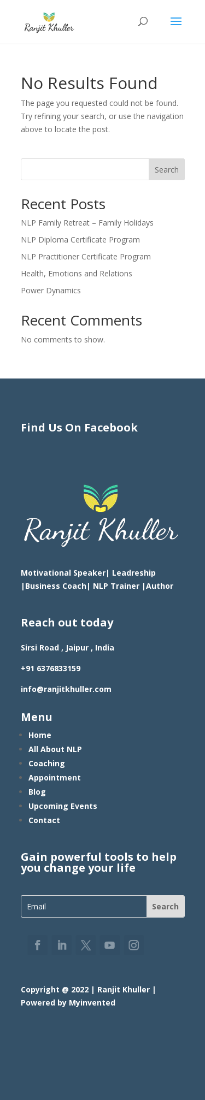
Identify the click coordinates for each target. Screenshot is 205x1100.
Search (167, 169)
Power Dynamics (51, 290)
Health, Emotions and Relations (76, 273)
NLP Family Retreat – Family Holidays (87, 222)
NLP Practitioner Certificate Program (86, 256)
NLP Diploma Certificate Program (80, 239)
